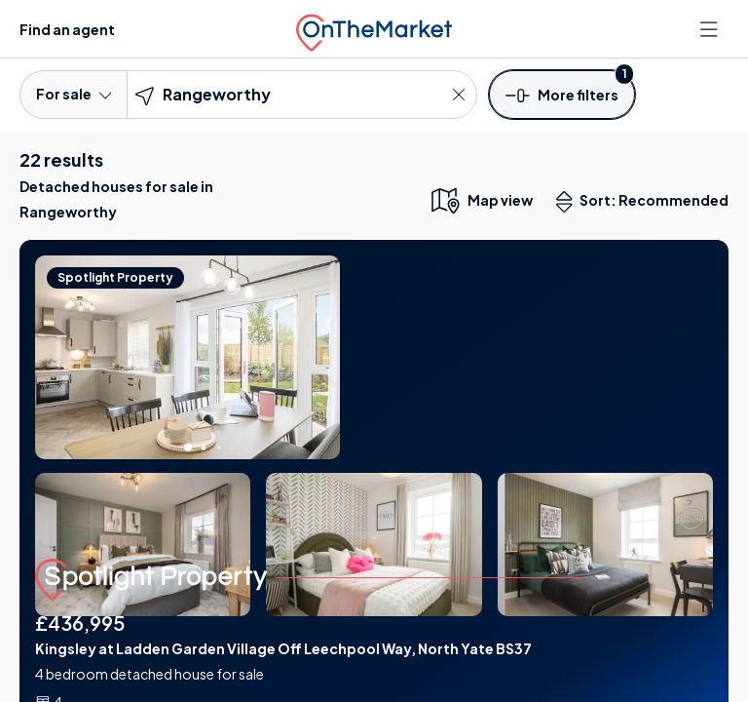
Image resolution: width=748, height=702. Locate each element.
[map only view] (481, 200)
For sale (73, 93)
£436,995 (80, 622)
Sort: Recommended (646, 202)
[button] (562, 93)
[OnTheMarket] (374, 29)
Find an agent (67, 29)
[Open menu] (711, 29)
